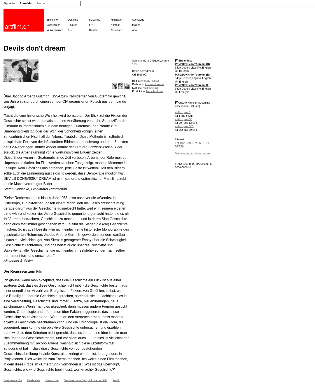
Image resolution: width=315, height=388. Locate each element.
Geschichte (52, 380)
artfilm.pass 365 (184, 126)
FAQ (91, 24)
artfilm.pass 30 (183, 119)
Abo (134, 30)
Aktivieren (116, 30)
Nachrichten (53, 24)
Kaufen (93, 30)
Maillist (136, 24)
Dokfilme (73, 19)
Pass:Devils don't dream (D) (192, 64)
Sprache (9, 3)
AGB (70, 30)
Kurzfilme (94, 19)
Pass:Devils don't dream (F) (192, 85)
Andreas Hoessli (149, 80)
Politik (116, 380)
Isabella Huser (154, 91)
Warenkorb (56, 30)
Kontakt (115, 24)
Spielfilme (52, 19)
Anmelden (26, 3)
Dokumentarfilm (13, 380)
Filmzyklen (117, 19)
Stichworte (138, 19)
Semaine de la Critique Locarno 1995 (85, 380)
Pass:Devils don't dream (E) (192, 74)
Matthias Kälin (151, 87)
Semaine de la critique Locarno (193, 153)
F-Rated (72, 24)
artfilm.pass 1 (183, 112)
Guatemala (33, 380)
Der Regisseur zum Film (23, 271)
